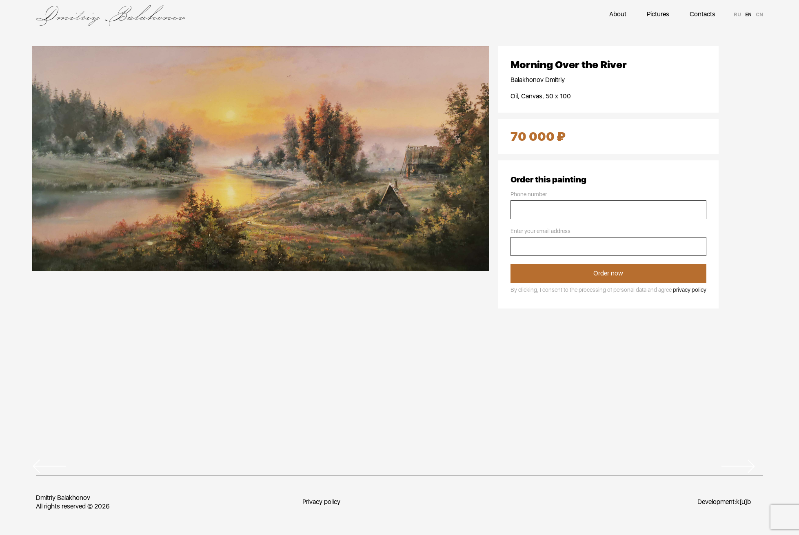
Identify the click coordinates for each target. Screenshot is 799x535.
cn (759, 15)
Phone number (528, 194)
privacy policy (689, 289)
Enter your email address (540, 231)
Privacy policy (321, 502)
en (748, 15)
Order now (608, 273)
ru (737, 15)
